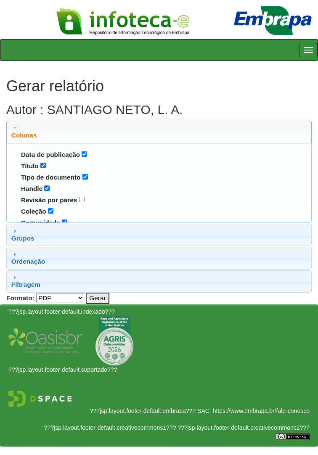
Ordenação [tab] (28, 258)
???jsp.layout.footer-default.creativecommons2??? (243, 427)
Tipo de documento (51, 177)
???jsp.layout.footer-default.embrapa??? (143, 410)
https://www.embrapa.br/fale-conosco (261, 410)
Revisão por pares (49, 200)
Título (30, 165)
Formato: (20, 298)
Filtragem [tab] (25, 281)
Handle (31, 188)
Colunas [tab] (24, 131)
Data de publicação (50, 154)
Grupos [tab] (22, 235)
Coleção (33, 211)
